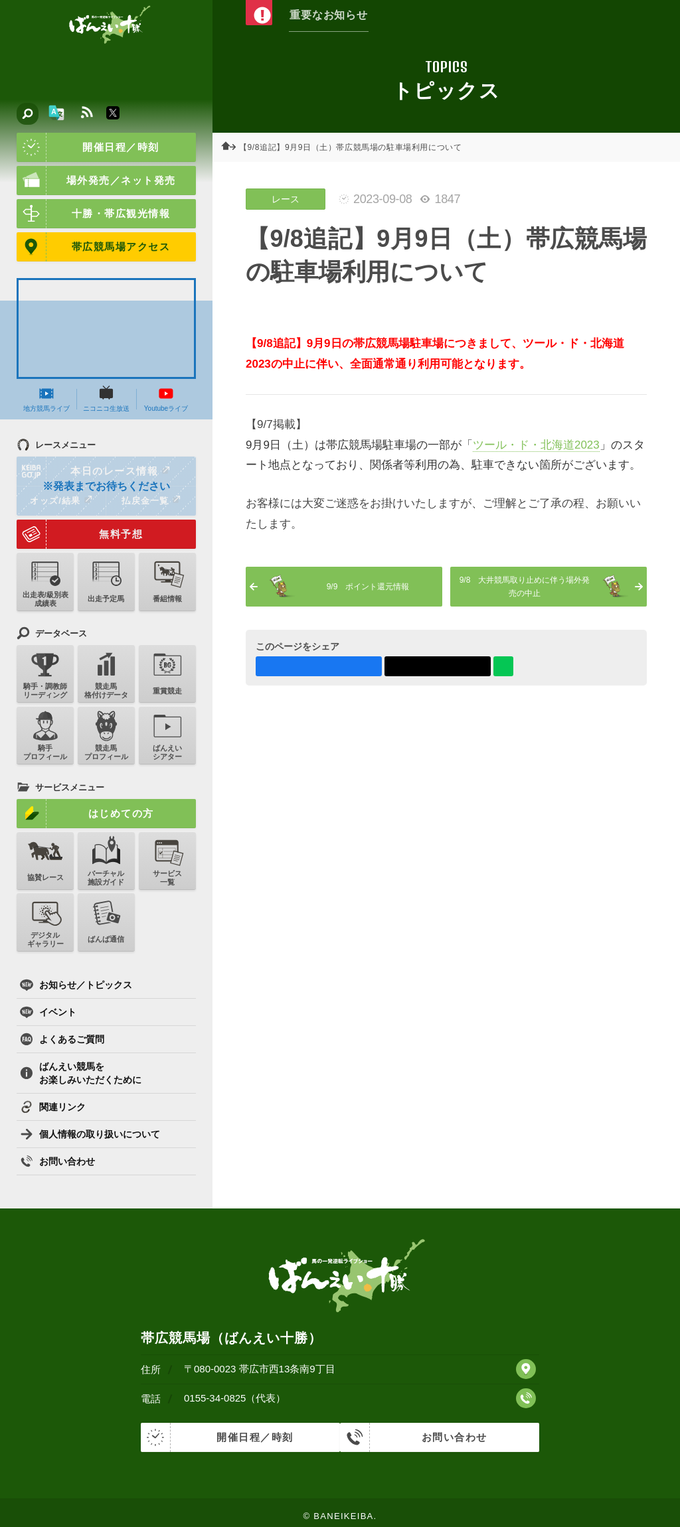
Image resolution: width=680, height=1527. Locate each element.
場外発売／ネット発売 (96, 180)
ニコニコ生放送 (106, 399)
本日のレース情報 (94, 471)
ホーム (232, 147)
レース (285, 199)
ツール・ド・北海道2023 (536, 445)
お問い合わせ (57, 1161)
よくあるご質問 (62, 1039)
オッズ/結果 (61, 500)
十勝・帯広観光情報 (93, 213)
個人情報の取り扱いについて (90, 1134)
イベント (48, 1012)
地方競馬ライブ (46, 399)
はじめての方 (85, 813)
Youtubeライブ (166, 399)
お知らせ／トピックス (76, 984)
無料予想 (80, 534)
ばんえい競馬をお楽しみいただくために (80, 1073)
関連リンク (53, 1107)
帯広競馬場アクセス (93, 246)
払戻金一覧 (151, 500)
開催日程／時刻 (88, 147)
